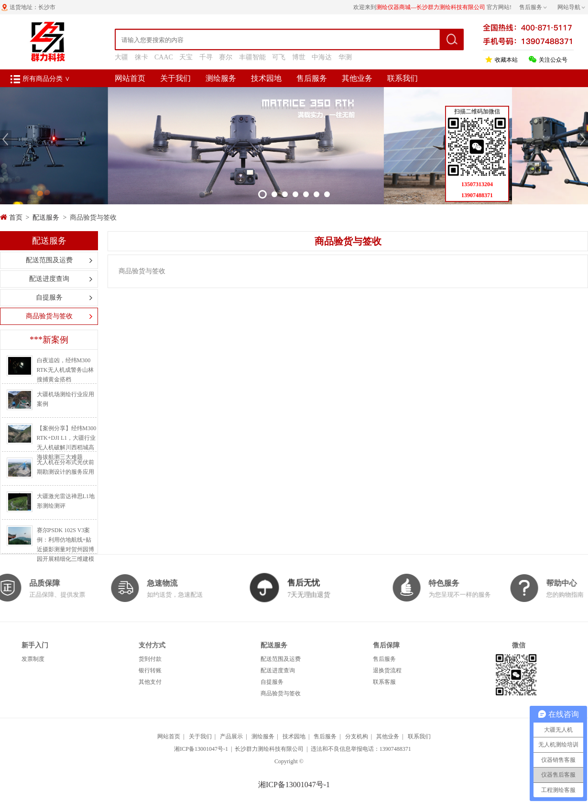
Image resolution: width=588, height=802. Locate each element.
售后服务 (311, 78)
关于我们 (175, 78)
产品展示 (231, 736)
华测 (345, 57)
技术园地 (266, 78)
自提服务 (49, 297)
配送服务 (46, 217)
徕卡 (141, 57)
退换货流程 (387, 670)
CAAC (163, 57)
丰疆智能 (252, 57)
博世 (298, 57)
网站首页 (130, 78)
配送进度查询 (49, 278)
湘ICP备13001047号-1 (201, 749)
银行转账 (150, 670)
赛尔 (225, 57)
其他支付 (150, 682)
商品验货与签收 (49, 316)
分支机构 (356, 736)
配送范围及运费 (49, 260)
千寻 (206, 57)
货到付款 (150, 659)
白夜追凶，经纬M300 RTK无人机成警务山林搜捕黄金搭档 (65, 370)
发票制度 (33, 659)
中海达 (322, 57)
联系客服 (384, 682)
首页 (15, 217)
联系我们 (402, 78)
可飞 (278, 57)
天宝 (186, 57)
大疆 (121, 57)
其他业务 (357, 78)
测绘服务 (221, 78)
